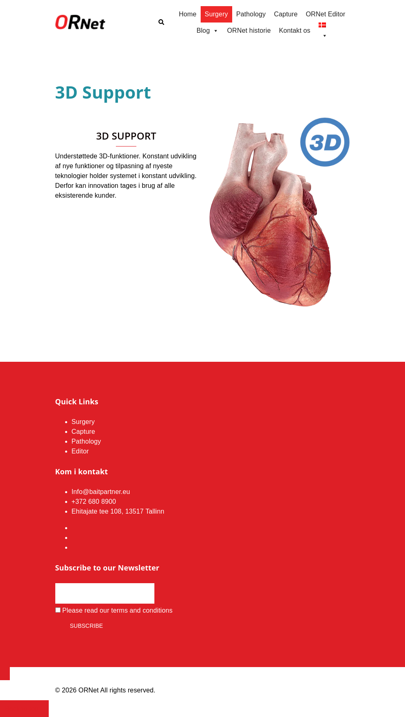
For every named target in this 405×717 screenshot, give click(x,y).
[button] (161, 22)
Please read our (114, 610)
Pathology (251, 14)
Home (188, 14)
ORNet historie (249, 30)
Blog (208, 31)
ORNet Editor (326, 14)
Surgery (216, 14)
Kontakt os (294, 30)
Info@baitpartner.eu (101, 491)
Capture (286, 14)
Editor (80, 451)
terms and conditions (141, 610)
